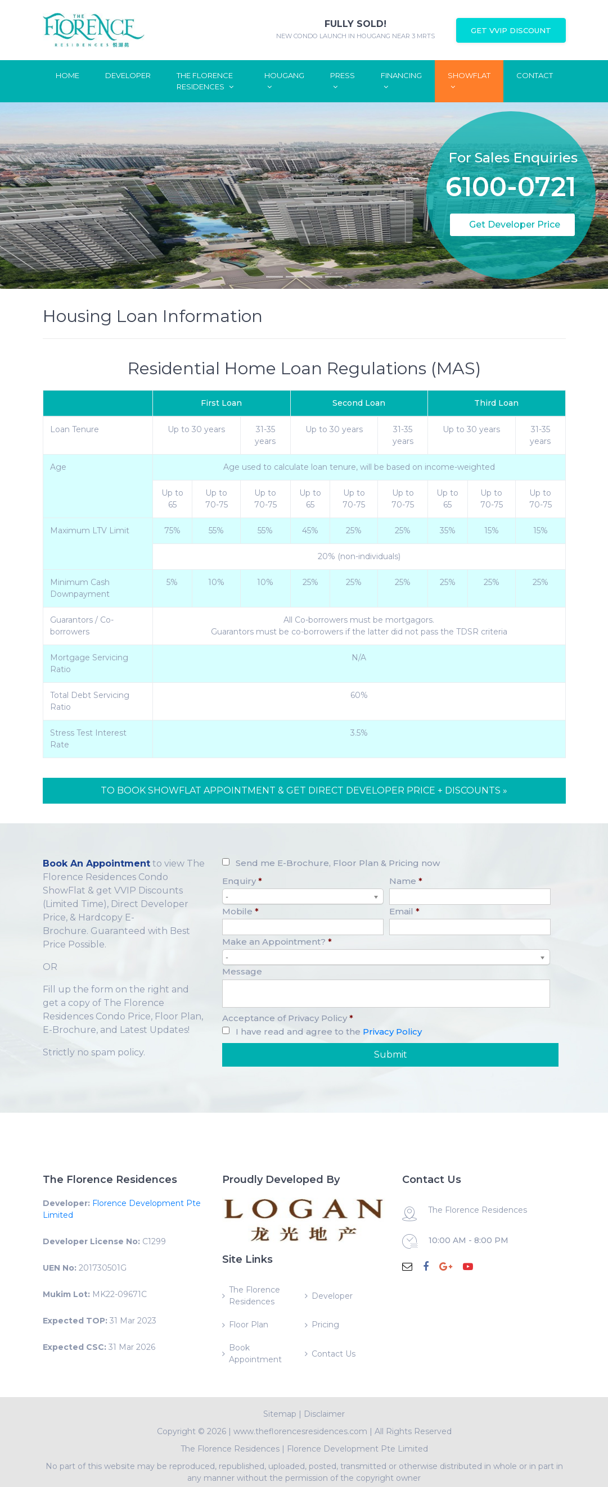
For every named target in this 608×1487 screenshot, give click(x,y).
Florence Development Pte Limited (357, 1449)
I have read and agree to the (329, 1031)
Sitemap (279, 1414)
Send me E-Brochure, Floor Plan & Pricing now (338, 863)
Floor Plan (248, 1325)
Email (404, 911)
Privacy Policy (392, 1031)
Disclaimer (324, 1414)
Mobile (240, 911)
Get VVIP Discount (511, 30)
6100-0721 (510, 164)
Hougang (284, 80)
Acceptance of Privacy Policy (287, 1018)
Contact (534, 75)
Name (405, 881)
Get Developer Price (514, 224)
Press (342, 80)
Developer (128, 75)
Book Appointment (255, 1353)
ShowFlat (469, 80)
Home (67, 75)
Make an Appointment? (277, 941)
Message (242, 971)
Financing (401, 80)
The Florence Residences (205, 81)
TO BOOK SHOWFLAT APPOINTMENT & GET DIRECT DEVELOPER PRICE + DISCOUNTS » (304, 790)
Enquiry (242, 881)
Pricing (325, 1325)
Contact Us (333, 1354)
